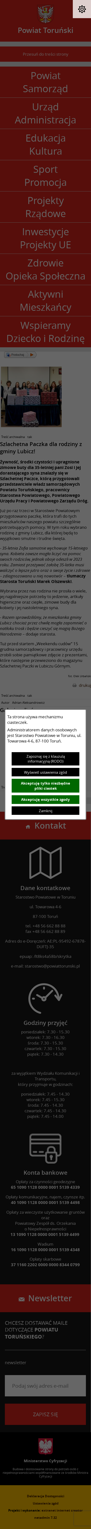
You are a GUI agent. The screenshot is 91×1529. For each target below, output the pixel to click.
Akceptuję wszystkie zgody (45, 799)
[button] (82, 9)
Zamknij (45, 810)
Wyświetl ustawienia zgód (45, 772)
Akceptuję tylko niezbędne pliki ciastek (45, 786)
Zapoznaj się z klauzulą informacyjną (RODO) (45, 759)
